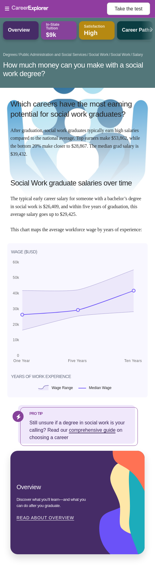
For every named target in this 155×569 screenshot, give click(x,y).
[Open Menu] (56, 9)
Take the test (128, 8)
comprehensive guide (92, 430)
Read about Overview (45, 517)
